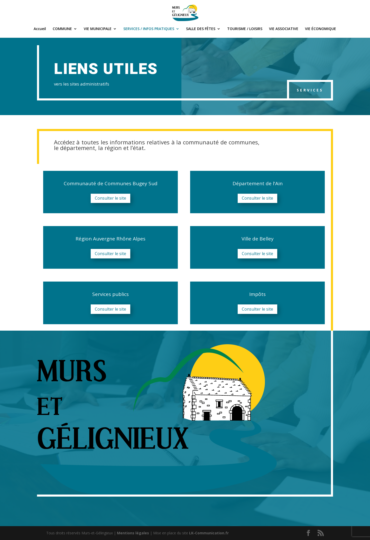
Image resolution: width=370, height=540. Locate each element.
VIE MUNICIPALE (98, 29)
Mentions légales (133, 532)
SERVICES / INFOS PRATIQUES (148, 29)
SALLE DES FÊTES (200, 29)
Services (310, 90)
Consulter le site (110, 198)
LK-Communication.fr (209, 532)
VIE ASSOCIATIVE (283, 29)
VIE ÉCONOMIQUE (320, 29)
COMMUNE (62, 29)
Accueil (40, 29)
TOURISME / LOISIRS (244, 29)
